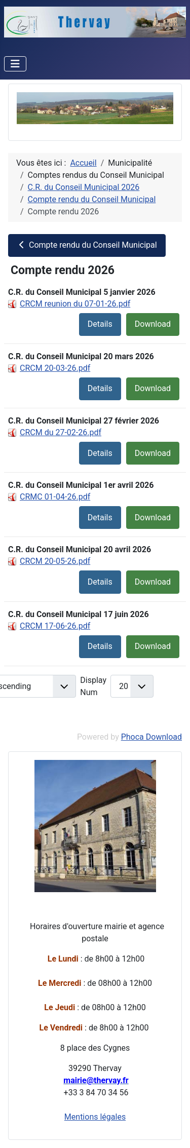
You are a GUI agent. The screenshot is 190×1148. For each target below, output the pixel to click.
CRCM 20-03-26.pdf (55, 368)
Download (153, 324)
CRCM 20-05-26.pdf (55, 561)
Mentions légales (95, 1117)
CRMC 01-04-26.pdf (55, 497)
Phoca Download (151, 737)
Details (100, 324)
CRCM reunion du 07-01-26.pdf (75, 304)
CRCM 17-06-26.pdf (55, 626)
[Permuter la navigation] (15, 63)
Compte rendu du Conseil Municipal (87, 245)
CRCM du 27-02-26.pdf (60, 432)
